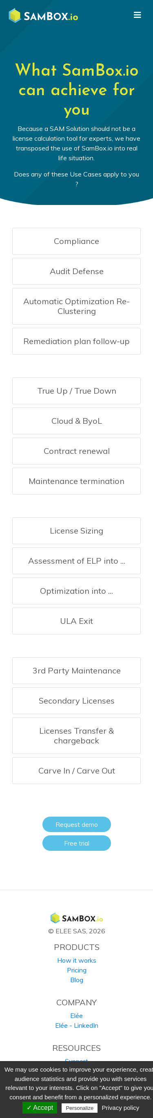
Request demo (76, 824)
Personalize (79, 1108)
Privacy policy (121, 1107)
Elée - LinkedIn (76, 1025)
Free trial (76, 843)
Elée (76, 1015)
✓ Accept (40, 1107)
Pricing (76, 970)
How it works (76, 960)
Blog (76, 980)
